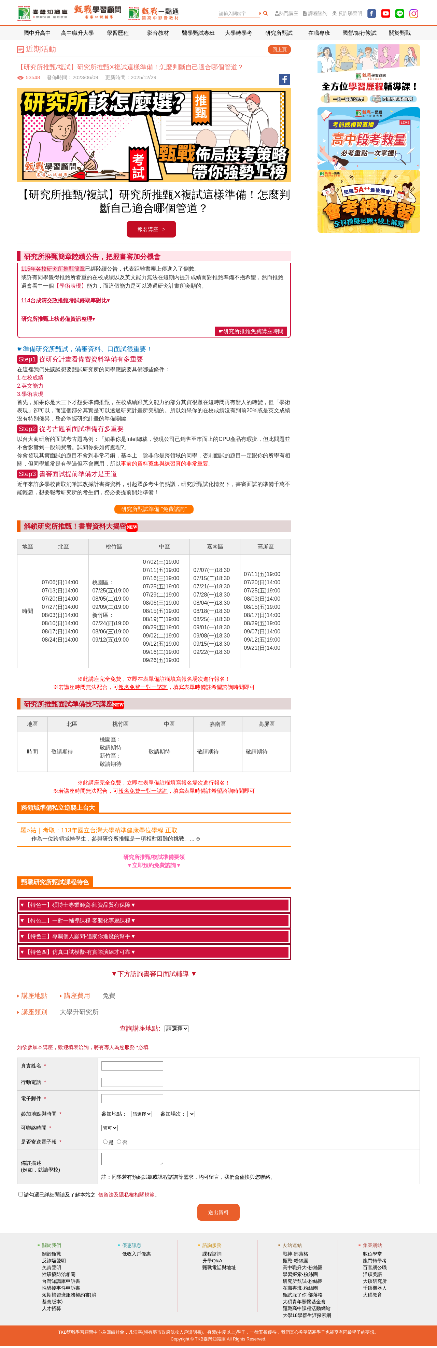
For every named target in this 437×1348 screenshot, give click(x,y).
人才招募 (51, 1310)
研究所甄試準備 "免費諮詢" (154, 509)
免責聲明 (51, 1269)
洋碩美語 (372, 1276)
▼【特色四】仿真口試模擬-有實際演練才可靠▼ (77, 952)
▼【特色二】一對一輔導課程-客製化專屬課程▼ (77, 920)
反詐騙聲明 (347, 13)
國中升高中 (37, 33)
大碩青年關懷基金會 (304, 1303)
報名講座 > (151, 229)
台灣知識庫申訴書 (61, 1283)
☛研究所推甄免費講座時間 (250, 331)
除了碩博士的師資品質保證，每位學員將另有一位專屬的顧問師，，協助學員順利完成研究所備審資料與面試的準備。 (153, 937)
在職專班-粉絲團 (300, 1290)
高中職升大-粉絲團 (303, 1269)
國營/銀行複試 (359, 33)
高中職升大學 (77, 33)
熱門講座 (286, 13)
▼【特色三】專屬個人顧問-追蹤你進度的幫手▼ (77, 936)
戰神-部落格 (295, 1256)
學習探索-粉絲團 (300, 1276)
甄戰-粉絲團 (295, 1262)
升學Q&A (212, 1262)
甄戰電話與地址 (219, 1269)
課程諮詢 (315, 13)
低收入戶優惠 (136, 1256)
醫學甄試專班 (198, 33)
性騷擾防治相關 (58, 1276)
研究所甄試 (279, 33)
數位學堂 (372, 1256)
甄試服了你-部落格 (303, 1297)
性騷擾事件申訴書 (61, 1290)
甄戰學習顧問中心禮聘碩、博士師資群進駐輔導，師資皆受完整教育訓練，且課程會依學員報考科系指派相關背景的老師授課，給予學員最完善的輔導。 (153, 906)
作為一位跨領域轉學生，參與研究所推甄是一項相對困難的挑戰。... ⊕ (110, 834)
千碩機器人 (375, 1290)
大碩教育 (372, 1297)
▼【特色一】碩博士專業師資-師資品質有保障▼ (77, 905)
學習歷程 (118, 33)
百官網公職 (375, 1269)
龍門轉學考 (375, 1262)
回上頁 (279, 49)
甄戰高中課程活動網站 (306, 1310)
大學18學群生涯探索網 (307, 1317)
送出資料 (218, 1214)
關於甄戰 (400, 33)
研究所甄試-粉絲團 (303, 1283)
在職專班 (319, 33)
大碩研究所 (375, 1283)
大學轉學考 (238, 33)
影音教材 (158, 33)
